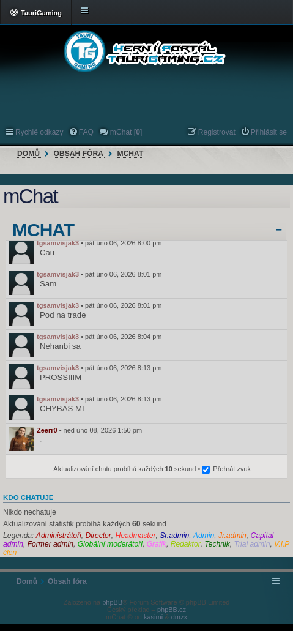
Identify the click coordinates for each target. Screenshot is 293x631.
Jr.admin (232, 535)
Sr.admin (174, 535)
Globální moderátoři (110, 544)
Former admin (50, 544)
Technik (216, 544)
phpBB (112, 602)
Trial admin (252, 544)
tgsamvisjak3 (58, 243)
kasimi (153, 617)
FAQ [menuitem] (86, 132)
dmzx (179, 617)
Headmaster (136, 535)
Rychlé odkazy (39, 132)
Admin (203, 535)
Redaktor (186, 544)
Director (98, 535)
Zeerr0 (47, 430)
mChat (130, 153)
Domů (28, 153)
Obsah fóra (78, 153)
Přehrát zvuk (232, 468)
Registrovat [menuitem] (217, 132)
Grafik (156, 544)
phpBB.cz (171, 609)
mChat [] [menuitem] (126, 132)
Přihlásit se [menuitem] (269, 132)
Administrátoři (58, 535)
